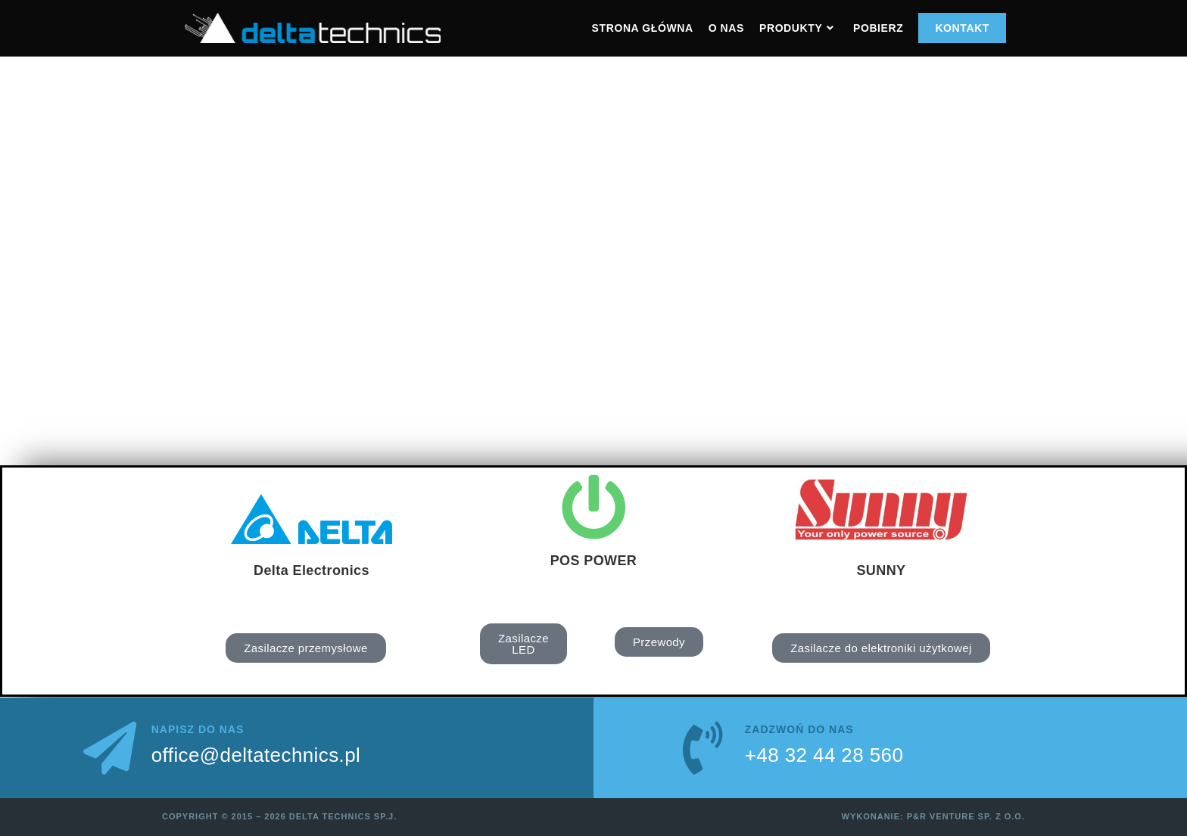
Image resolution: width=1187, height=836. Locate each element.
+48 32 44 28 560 (824, 755)
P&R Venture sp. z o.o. (966, 816)
